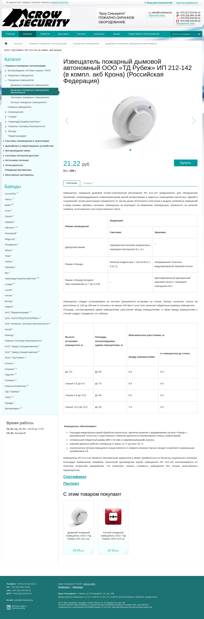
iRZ (7, 273)
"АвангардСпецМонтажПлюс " (25, 121)
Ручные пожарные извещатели (28, 102)
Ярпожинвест (13, 408)
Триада (10, 403)
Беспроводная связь (17, 150)
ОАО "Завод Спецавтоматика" (22, 346)
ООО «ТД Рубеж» (15, 357)
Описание (71, 183)
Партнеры (78, 587)
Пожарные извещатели (21, 80)
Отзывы (88, 183)
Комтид (10, 335)
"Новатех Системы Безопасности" (27, 126)
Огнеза (9, 363)
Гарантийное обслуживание (144, 34)
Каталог (27, 34)
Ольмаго (11, 369)
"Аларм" (12, 116)
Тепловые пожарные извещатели (30, 97)
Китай (9, 329)
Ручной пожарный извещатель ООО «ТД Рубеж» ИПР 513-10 (113, 535)
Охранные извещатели (21, 75)
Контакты (99, 34)
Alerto (9, 199)
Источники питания (16, 160)
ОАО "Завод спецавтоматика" (22, 352)
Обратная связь (156, 15)
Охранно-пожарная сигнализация (25, 65)
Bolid (9, 205)
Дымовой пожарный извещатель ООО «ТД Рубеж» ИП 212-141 (78, 535)
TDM (8, 256)
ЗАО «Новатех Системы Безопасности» (28, 323)
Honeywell (11, 233)
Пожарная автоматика (18, 170)
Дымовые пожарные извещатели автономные (30, 91)
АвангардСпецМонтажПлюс (22, 278)
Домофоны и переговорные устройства (29, 146)
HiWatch (10, 222)
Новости (45, 34)
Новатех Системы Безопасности (24, 340)
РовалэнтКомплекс (17, 386)
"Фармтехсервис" (17, 136)
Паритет (10, 374)
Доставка (63, 34)
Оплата (81, 34)
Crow (8, 210)
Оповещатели (16, 112)
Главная (10, 34)
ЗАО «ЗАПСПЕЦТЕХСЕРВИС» (23, 318)
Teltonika (10, 267)
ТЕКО (9, 397)
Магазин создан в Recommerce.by (19, 607)
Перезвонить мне (185, 23)
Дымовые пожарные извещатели (30, 85)
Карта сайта (89, 584)
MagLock (10, 239)
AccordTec (12, 193)
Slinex (9, 250)
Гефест (10, 306)
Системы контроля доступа (21, 155)
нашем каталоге (59, 2)
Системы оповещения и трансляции (27, 141)
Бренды (12, 186)
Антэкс (9, 295)
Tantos (9, 261)
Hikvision (11, 227)
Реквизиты (63, 587)
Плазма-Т (11, 380)
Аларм (10, 284)
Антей (9, 289)
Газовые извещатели (19, 107)
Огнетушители (14, 165)
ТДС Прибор (12, 391)
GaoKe (9, 216)
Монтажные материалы (19, 175)
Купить (185, 163)
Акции (116, 34)
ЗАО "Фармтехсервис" (18, 312)
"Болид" (12, 131)
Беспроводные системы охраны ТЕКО (29, 70)
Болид (9, 301)
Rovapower (12, 244)
